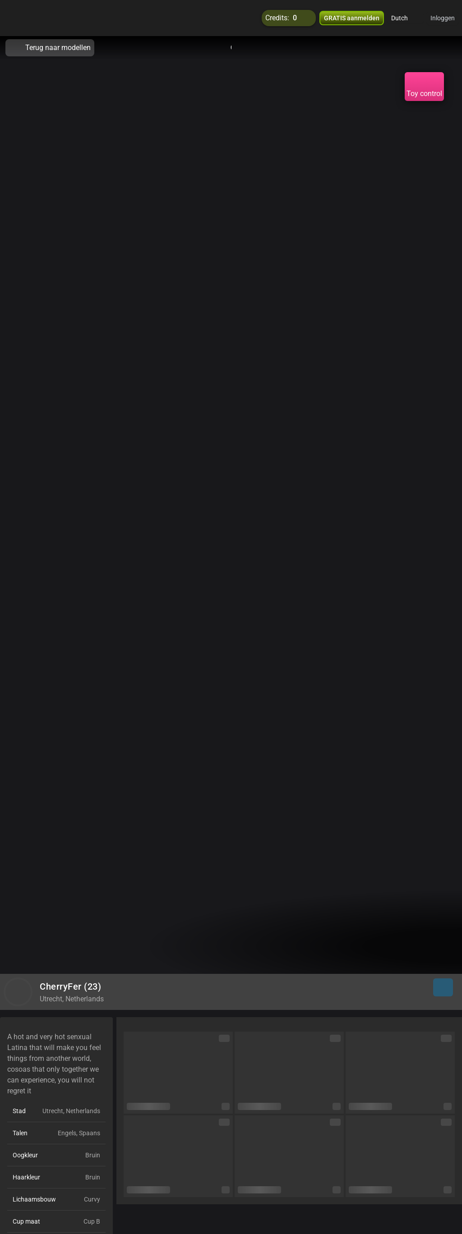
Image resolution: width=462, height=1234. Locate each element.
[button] (405, 18)
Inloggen (442, 18)
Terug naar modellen (50, 47)
